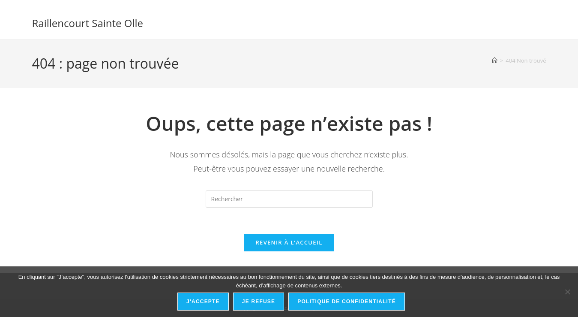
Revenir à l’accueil (288, 242)
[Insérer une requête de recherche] (289, 199)
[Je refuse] (567, 291)
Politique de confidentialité (346, 302)
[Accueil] (494, 60)
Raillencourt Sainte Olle (88, 23)
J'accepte (203, 302)
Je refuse (259, 302)
